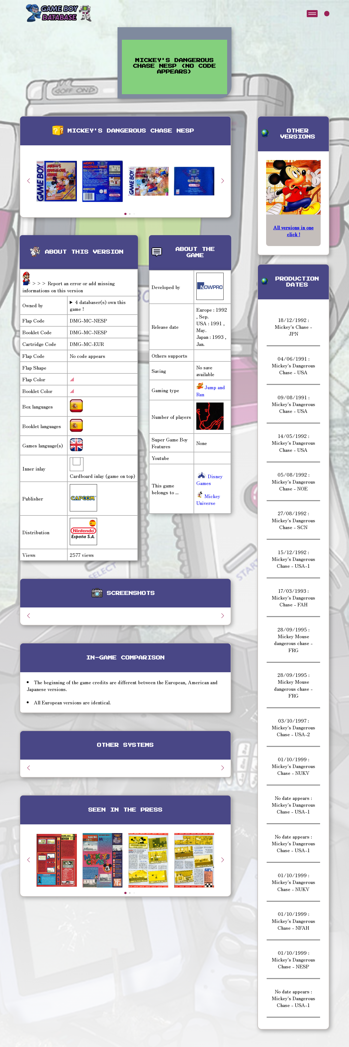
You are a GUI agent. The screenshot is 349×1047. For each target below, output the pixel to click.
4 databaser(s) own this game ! (98, 305)
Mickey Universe (208, 499)
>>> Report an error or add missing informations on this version (68, 286)
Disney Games (209, 479)
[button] (222, 180)
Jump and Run (210, 390)
